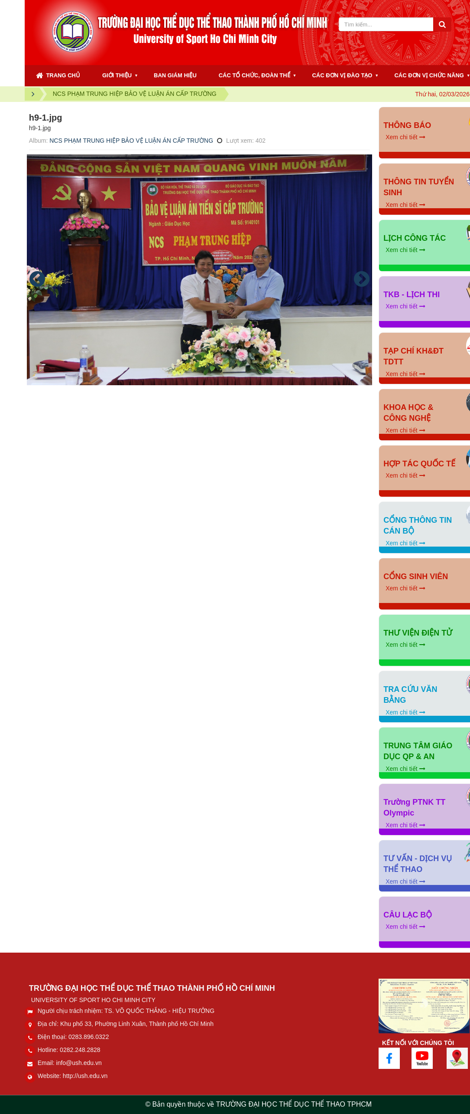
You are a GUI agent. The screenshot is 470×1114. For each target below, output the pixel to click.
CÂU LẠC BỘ (407, 915)
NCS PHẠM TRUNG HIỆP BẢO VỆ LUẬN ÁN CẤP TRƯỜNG (131, 140)
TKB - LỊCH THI (411, 294)
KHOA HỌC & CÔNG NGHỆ (408, 413)
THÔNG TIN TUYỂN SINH (418, 187)
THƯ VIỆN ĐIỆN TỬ (417, 633)
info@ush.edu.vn (79, 1062)
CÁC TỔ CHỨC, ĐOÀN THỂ (254, 75)
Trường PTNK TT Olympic (414, 808)
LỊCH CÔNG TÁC (414, 238)
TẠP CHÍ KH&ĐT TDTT (413, 357)
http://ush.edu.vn (85, 1075)
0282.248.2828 (80, 1049)
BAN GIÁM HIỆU (175, 75)
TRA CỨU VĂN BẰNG (410, 695)
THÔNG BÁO (407, 125)
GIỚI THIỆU (117, 75)
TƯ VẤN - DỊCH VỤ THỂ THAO (417, 864)
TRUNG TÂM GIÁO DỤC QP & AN (417, 751)
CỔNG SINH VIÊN (415, 576)
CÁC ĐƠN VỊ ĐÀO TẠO (342, 75)
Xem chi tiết (405, 137)
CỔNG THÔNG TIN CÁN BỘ (417, 526)
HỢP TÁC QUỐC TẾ (419, 463)
